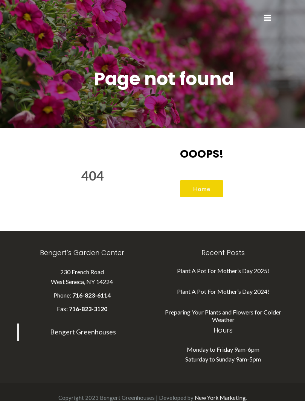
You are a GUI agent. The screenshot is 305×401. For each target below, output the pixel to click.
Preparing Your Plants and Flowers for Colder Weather (223, 315)
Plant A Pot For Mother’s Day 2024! (223, 291)
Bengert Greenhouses (83, 332)
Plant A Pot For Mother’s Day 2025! (223, 270)
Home (201, 188)
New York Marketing (220, 397)
